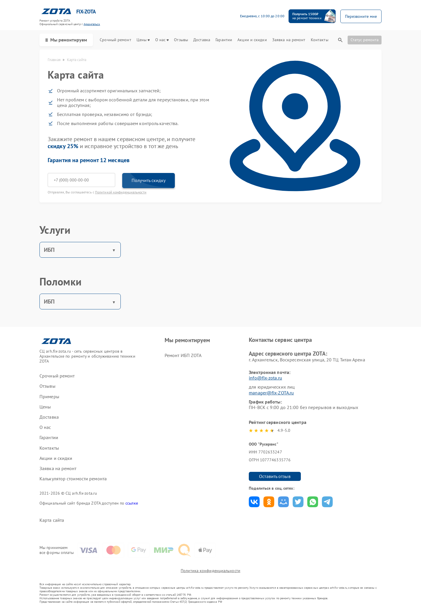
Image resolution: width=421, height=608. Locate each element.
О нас (162, 39)
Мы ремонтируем (66, 40)
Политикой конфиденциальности (120, 192)
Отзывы (181, 39)
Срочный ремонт (115, 39)
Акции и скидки (252, 39)
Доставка (201, 39)
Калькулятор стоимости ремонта (73, 478)
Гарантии (223, 39)
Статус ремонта (365, 39)
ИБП (49, 250)
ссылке (131, 503)
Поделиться (254, 501)
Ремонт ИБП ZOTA (183, 355)
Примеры (49, 396)
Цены (143, 39)
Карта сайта (51, 520)
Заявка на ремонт (289, 39)
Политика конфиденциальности (210, 570)
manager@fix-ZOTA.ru (271, 393)
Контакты (319, 39)
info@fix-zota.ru (265, 378)
